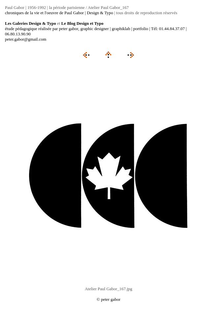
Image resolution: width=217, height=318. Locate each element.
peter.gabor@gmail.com (25, 39)
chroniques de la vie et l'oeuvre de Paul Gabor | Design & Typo (59, 12)
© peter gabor (108, 299)
